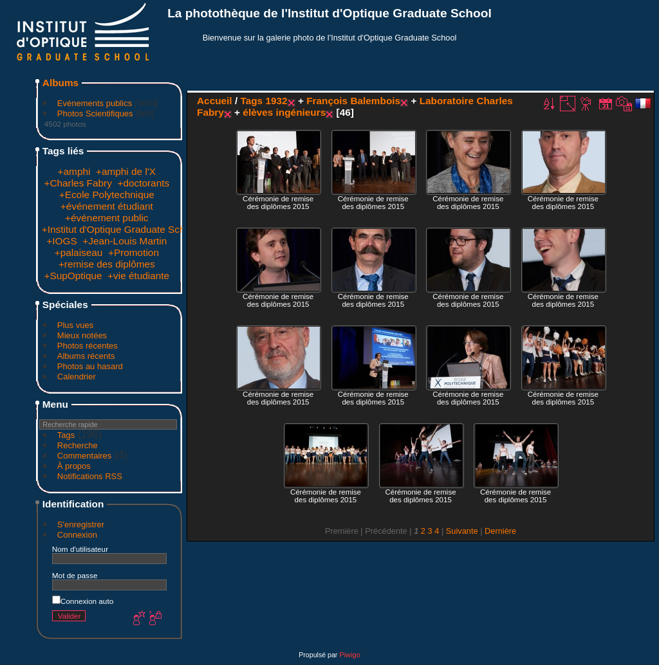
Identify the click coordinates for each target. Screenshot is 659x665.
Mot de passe (75, 575)
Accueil (214, 100)
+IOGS (61, 240)
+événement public (106, 217)
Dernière (500, 531)
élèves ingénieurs (284, 112)
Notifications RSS (89, 476)
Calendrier (76, 376)
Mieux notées (82, 335)
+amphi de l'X (126, 171)
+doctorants (143, 183)
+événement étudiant (106, 206)
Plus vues (75, 325)
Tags (66, 435)
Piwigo (349, 655)
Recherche (77, 445)
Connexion (77, 535)
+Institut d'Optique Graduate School (120, 229)
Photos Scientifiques (95, 113)
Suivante (462, 531)
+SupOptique (73, 275)
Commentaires (84, 455)
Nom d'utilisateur (80, 549)
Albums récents (86, 356)
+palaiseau (79, 252)
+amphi (74, 171)
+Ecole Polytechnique (106, 194)
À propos (74, 466)
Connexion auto (82, 601)
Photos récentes (87, 346)
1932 (276, 100)
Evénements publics (94, 103)
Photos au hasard (90, 366)
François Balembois (353, 100)
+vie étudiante (138, 275)
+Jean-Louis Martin (124, 240)
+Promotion (133, 252)
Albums (60, 82)
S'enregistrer (80, 524)
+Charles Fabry (77, 183)
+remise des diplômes (107, 264)
